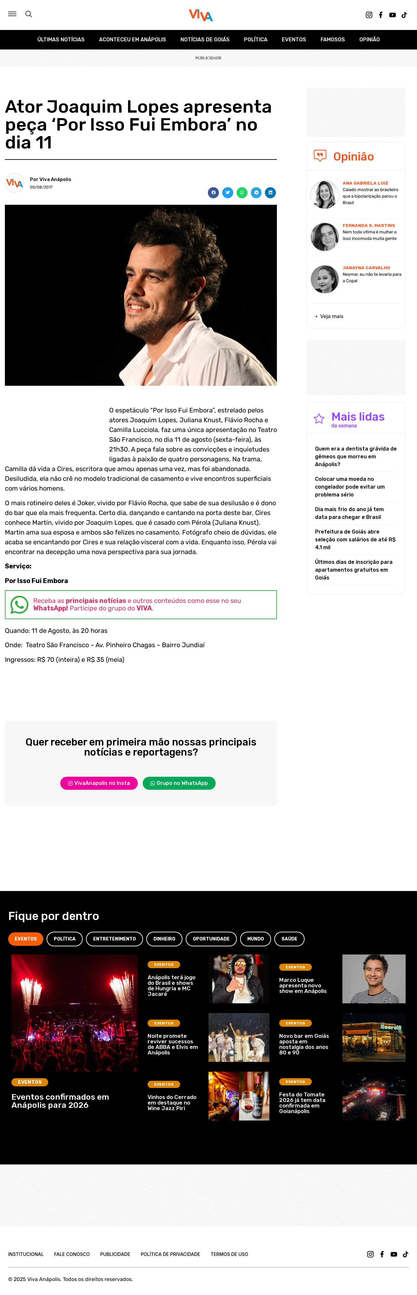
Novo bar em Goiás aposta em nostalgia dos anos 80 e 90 (304, 1044)
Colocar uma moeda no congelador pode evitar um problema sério (350, 487)
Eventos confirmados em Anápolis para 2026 (60, 1101)
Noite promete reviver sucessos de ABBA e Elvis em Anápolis (173, 1044)
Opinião (369, 39)
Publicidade (115, 1254)
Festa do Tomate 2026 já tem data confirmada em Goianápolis (302, 1102)
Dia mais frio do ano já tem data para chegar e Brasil (349, 513)
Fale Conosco (72, 1254)
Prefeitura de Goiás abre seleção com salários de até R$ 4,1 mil (355, 539)
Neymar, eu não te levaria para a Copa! (372, 277)
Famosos (333, 39)
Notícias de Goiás (205, 39)
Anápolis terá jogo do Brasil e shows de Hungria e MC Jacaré (171, 985)
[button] (213, 192)
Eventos (294, 39)
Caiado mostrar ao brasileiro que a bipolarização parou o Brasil (370, 196)
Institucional (26, 1254)
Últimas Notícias (61, 39)
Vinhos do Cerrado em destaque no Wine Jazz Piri (172, 1102)
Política (255, 39)
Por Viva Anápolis (50, 179)
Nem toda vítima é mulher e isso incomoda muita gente (369, 235)
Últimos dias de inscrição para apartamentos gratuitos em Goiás (354, 570)
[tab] (25, 939)
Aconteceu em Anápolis (132, 39)
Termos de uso (229, 1254)
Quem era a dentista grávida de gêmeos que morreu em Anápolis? (356, 456)
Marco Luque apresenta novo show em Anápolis (303, 985)
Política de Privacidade (170, 1254)
